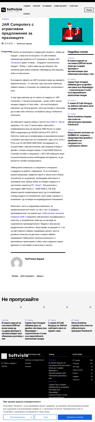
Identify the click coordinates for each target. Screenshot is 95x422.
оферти (39, 276)
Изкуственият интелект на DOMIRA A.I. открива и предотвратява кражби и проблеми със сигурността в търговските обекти (81, 139)
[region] (47, 410)
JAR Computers (27, 276)
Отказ (45, 417)
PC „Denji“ (36, 185)
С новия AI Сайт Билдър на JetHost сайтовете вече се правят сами (81, 106)
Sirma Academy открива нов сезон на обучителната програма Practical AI (81, 327)
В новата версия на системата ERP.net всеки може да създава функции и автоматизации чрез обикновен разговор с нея (13, 331)
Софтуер (71, 58)
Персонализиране (17, 417)
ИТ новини (72, 79)
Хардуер (6, 19)
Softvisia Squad (24, 44)
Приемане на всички (75, 417)
